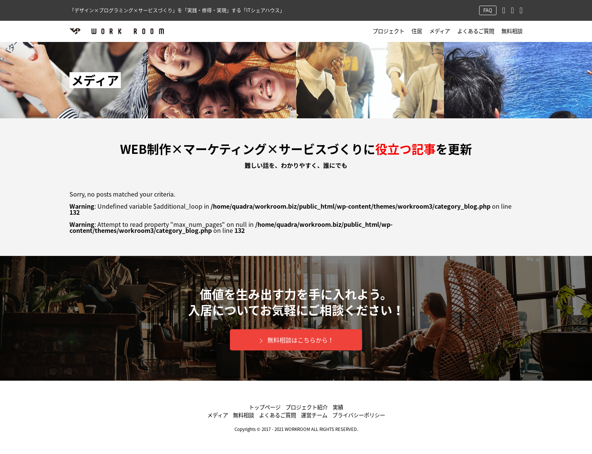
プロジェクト (388, 31)
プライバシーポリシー (358, 415)
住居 (417, 31)
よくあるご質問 (475, 31)
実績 (338, 407)
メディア (439, 31)
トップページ (265, 407)
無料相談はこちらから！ (300, 339)
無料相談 (512, 31)
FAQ (487, 10)
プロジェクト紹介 (306, 407)
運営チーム (314, 415)
